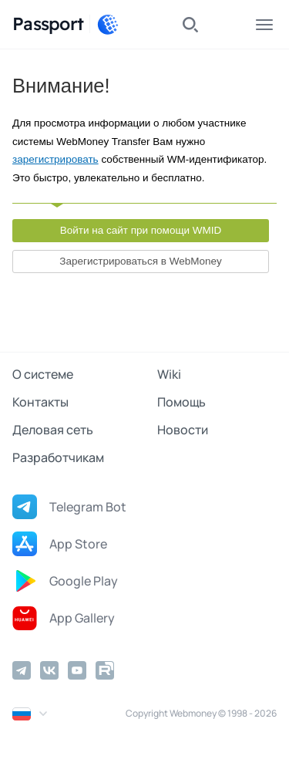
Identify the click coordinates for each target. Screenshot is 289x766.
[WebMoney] (108, 24)
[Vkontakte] (49, 670)
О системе (42, 374)
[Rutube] (105, 670)
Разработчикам (58, 457)
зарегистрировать (55, 159)
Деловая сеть (52, 429)
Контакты (40, 401)
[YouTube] (77, 670)
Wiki (169, 374)
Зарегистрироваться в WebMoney (140, 261)
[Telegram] (21, 670)
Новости (182, 429)
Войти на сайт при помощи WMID (141, 230)
